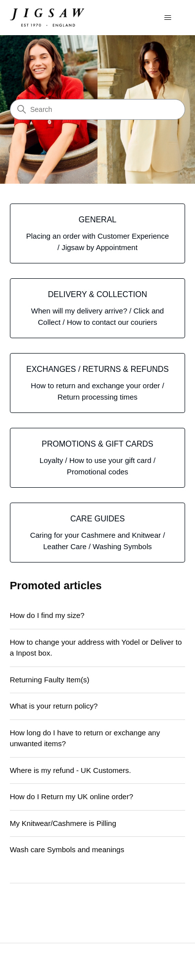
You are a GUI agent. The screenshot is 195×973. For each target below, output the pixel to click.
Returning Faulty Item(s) (50, 679)
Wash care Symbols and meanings (67, 849)
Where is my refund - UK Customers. (70, 770)
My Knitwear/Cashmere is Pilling (63, 823)
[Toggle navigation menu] (167, 18)
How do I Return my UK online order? (71, 796)
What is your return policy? (54, 706)
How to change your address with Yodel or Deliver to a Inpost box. (96, 648)
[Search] (97, 109)
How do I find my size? (47, 615)
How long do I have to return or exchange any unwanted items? (85, 738)
